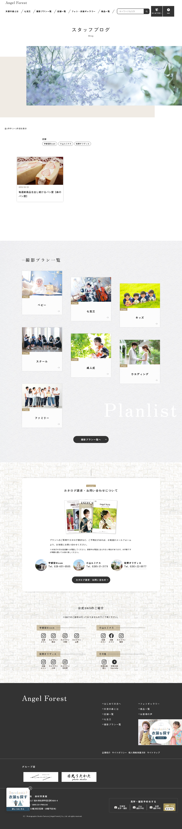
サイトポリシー (119, 752)
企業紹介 (106, 752)
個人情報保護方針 (137, 752)
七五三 (27, 11)
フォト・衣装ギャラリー (84, 11)
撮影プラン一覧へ (91, 439)
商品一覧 (105, 11)
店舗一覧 (61, 11)
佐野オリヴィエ (82, 143)
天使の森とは (12, 11)
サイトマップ (153, 752)
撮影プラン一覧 (44, 11)
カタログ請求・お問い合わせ (91, 579)
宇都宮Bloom (49, 143)
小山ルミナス (65, 143)
